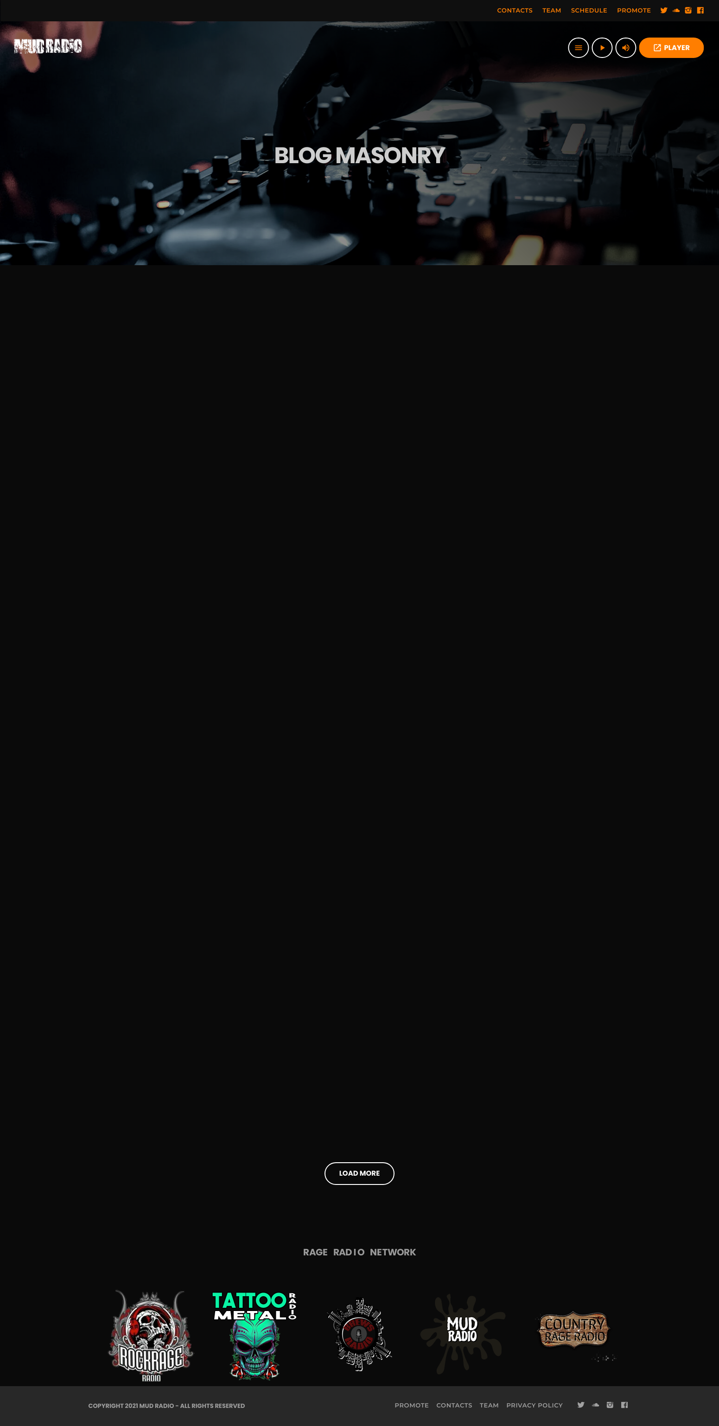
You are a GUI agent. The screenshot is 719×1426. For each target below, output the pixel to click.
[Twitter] (664, 11)
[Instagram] (688, 11)
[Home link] (48, 47)
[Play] (602, 48)
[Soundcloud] (676, 11)
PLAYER (671, 48)
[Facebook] (700, 11)
